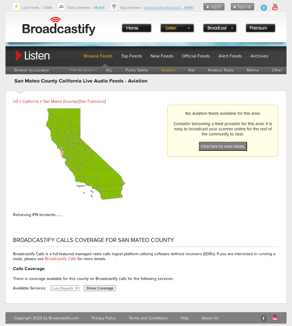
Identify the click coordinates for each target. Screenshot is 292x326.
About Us (210, 318)
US (15, 101)
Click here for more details (223, 146)
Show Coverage (100, 288)
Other (277, 70)
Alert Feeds (230, 56)
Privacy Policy (104, 318)
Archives (259, 56)
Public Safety (136, 70)
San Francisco (92, 101)
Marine (253, 70)
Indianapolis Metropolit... (168, 7)
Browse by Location (31, 70)
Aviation (168, 70)
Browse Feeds (98, 56)
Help (184, 318)
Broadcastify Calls (60, 258)
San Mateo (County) (60, 101)
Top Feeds (131, 56)
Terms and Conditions (148, 318)
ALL (109, 70)
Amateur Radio (221, 70)
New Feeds (161, 56)
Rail (191, 70)
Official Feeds (196, 56)
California (30, 101)
